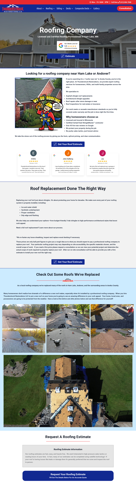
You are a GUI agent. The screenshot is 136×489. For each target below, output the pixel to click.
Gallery (96, 8)
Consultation (125, 8)
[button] (68, 56)
